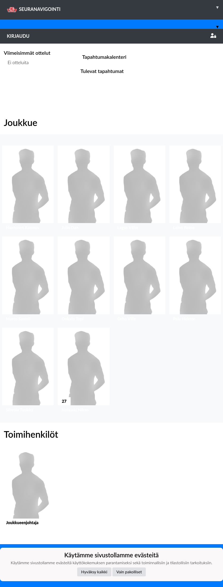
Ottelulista (16, 81)
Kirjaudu (111, 36)
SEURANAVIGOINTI (115, 7)
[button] (28, 189)
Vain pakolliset (129, 571)
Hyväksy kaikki (94, 571)
